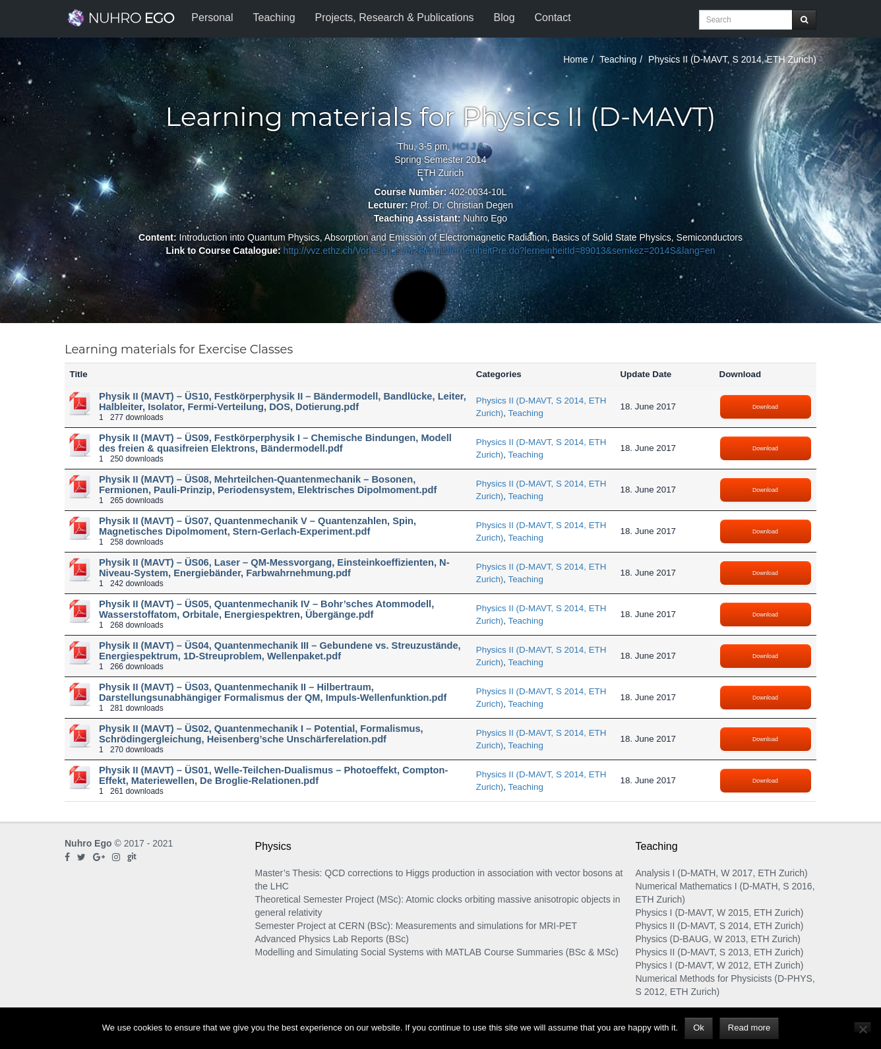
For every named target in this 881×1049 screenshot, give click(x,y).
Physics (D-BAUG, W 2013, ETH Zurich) (718, 939)
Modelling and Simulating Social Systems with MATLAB (368, 952)
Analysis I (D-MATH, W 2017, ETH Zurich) (722, 873)
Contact (553, 17)
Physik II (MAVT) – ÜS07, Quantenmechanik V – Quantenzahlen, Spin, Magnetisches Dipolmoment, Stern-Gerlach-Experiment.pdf (257, 526)
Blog (504, 17)
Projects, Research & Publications (394, 17)
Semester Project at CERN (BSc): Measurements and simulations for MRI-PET (416, 925)
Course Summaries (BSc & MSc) (551, 952)
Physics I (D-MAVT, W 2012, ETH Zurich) (720, 965)
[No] (862, 1027)
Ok (698, 1028)
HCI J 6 (467, 146)
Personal (212, 17)
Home (575, 59)
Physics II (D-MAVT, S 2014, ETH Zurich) (720, 925)
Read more (749, 1028)
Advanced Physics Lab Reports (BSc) (332, 939)
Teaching (274, 17)
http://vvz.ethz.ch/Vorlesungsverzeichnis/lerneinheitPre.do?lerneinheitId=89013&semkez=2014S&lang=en (499, 250)
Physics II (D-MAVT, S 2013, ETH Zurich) (720, 952)
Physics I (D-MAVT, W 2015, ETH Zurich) (720, 912)
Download (765, 407)
